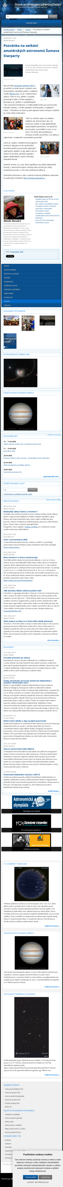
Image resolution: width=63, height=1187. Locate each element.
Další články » (53, 791)
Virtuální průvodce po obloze (17, 658)
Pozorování (15, 252)
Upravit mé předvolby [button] (38, 1182)
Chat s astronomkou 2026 (15, 539)
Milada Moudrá (9, 40)
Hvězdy (7, 277)
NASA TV (8, 1107)
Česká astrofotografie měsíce (19, 393)
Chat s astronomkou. (12, 547)
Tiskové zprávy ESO (12, 1100)
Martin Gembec (9, 509)
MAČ (21, 252)
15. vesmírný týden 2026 (15, 864)
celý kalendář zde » (51, 476)
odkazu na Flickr (31, 527)
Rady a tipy (9, 1121)
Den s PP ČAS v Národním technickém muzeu (45, 221)
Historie (7, 305)
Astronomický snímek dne (17, 354)
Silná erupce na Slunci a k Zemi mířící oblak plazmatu (28, 621)
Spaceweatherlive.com (12, 611)
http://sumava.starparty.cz (34, 178)
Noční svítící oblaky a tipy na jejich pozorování (25, 721)
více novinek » (53, 640)
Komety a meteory (12, 1158)
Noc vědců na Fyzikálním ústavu (47, 204)
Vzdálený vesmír (10, 285)
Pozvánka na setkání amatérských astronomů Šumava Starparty (47, 215)
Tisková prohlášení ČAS (14, 1089)
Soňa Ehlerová (9, 537)
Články (19, 29)
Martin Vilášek (9, 655)
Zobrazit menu (31, 23)
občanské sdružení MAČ (24, 85)
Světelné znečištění (12, 289)
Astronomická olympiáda (14, 1096)
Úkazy (6, 266)
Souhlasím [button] (31, 1177)
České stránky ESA (12, 1103)
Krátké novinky (11, 501)
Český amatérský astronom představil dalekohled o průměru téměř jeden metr (28, 682)
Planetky (8, 1147)
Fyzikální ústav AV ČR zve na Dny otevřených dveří (47, 200)
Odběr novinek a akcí (14, 483)
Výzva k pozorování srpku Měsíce (19, 749)
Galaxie (8, 1143)
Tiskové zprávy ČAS (12, 1092)
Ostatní (28, 29)
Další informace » (52, 926)
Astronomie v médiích (13, 1125)
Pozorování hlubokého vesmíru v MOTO (22, 774)
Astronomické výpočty (13, 1118)
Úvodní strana (9, 29)
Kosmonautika (10, 269)
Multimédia (8, 293)
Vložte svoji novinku (53, 500)
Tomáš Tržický (9, 718)
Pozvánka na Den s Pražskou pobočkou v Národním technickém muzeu (46, 208)
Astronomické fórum (13, 1132)
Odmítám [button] (45, 1177)
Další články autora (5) (43, 197)
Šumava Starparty (31, 72)
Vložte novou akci (54, 435)
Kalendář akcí (11, 436)
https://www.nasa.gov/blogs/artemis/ (18, 580)
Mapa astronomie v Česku (15, 1129)
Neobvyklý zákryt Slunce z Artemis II (20, 511)
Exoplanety (8, 281)
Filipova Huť (14, 94)
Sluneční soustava (11, 273)
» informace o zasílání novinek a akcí (18, 494)
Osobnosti (8, 297)
